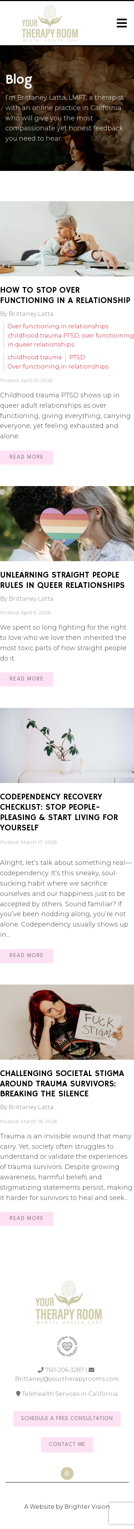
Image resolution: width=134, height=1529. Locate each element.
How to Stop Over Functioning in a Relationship (65, 295)
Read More (27, 457)
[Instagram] (67, 1473)
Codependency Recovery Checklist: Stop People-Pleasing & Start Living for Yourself (59, 812)
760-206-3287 (64, 1370)
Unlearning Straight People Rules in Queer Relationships (62, 580)
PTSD (77, 357)
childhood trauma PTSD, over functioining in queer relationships (71, 340)
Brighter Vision (87, 1506)
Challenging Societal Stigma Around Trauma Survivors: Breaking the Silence (62, 1084)
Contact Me (67, 1444)
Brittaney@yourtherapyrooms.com (67, 1379)
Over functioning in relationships (58, 326)
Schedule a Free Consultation (67, 1418)
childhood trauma (35, 357)
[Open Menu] (122, 23)
